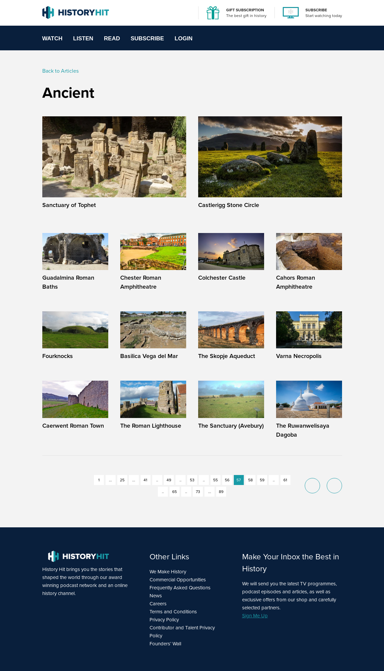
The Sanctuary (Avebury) (231, 425)
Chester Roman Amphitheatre (140, 282)
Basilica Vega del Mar (149, 356)
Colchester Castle (221, 277)
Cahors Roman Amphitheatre (295, 282)
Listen (83, 38)
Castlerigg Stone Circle (228, 205)
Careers (158, 603)
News (156, 595)
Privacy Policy (164, 619)
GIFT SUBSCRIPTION (245, 10)
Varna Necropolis (299, 356)
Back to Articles (60, 71)
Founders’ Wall (165, 643)
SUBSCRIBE (316, 10)
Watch (52, 38)
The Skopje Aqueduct (226, 356)
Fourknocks (57, 356)
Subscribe (147, 38)
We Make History (168, 571)
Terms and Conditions (173, 611)
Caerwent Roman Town (73, 425)
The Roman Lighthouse (150, 425)
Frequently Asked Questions (180, 587)
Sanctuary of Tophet (69, 205)
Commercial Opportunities (178, 579)
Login (183, 38)
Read (112, 38)
